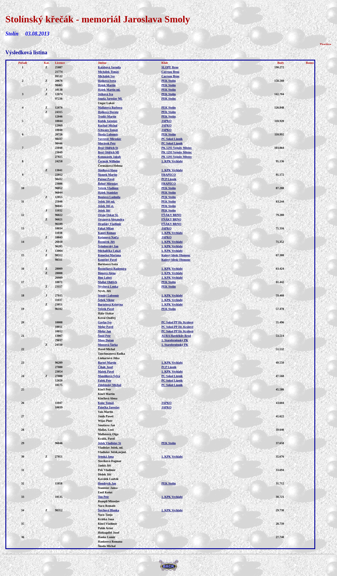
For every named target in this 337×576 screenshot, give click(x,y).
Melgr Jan (104, 331)
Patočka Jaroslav (109, 407)
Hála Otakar (106, 313)
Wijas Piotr (105, 420)
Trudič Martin (107, 116)
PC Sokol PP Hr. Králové (177, 322)
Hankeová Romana (110, 541)
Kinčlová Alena (107, 398)
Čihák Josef (105, 367)
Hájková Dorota (108, 112)
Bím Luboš (105, 277)
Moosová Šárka (108, 344)
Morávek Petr (107, 143)
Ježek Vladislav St (109, 443)
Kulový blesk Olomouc (175, 255)
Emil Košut (105, 492)
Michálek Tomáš (108, 71)
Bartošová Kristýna (110, 304)
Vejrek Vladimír (108, 188)
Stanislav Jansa (108, 487)
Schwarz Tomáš (108, 130)
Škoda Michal (106, 546)
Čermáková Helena (110, 165)
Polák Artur (105, 528)
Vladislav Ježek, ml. (110, 447)
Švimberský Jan (108, 246)
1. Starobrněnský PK (174, 340)
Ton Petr (103, 496)
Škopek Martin (107, 174)
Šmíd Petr (104, 335)
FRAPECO (168, 174)
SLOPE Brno (169, 67)
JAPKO (166, 121)
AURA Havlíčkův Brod (176, 335)
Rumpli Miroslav (109, 501)
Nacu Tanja (105, 514)
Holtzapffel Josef (108, 532)
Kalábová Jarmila (109, 67)
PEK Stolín (168, 80)
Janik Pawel (105, 416)
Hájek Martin (106, 85)
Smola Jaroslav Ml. (110, 98)
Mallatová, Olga (108, 434)
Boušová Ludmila (109, 197)
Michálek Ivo (106, 76)
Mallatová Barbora (110, 107)
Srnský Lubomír (108, 295)
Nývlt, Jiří (104, 291)
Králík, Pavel (106, 438)
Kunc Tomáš (106, 402)
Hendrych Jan (107, 483)
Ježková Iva (105, 94)
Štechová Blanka (108, 510)
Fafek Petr (104, 380)
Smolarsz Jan (106, 425)
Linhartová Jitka (109, 358)
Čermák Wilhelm (109, 161)
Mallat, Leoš (106, 429)
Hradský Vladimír (109, 224)
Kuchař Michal (107, 125)
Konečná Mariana (109, 255)
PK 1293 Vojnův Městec (176, 147)
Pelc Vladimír (106, 470)
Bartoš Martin (107, 362)
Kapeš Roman (107, 232)
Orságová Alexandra (111, 219)
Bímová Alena (107, 273)
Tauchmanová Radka (111, 353)
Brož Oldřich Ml (108, 152)
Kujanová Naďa (108, 237)
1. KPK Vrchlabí (172, 161)
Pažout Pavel (106, 179)
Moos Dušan (106, 340)
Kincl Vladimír (107, 523)
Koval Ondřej (106, 317)
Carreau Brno (170, 71)
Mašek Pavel (106, 371)
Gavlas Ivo (105, 322)
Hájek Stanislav (108, 192)
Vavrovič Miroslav (109, 138)
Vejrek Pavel (106, 309)
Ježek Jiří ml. (106, 201)
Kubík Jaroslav (108, 121)
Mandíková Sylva (109, 376)
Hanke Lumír (106, 537)
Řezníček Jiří (106, 241)
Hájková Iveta (107, 80)
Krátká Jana (106, 519)
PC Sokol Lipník (172, 138)
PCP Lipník (168, 179)
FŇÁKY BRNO (171, 215)
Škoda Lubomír (108, 134)
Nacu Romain (106, 505)
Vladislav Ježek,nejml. (112, 452)
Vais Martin (105, 411)
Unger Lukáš (106, 103)
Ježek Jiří (104, 210)
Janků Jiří (104, 465)
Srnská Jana (106, 456)
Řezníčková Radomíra (112, 268)
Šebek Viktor (106, 300)
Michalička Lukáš (109, 250)
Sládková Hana (107, 170)
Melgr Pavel (105, 326)
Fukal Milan (106, 228)
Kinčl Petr (104, 389)
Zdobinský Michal (109, 385)
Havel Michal (106, 349)
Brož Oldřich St (108, 147)
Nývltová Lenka (108, 286)
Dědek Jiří (104, 474)
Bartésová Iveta (108, 264)
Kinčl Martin (106, 394)
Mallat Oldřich (107, 282)
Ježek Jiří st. (106, 206)
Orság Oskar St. (108, 215)
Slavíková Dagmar (109, 461)
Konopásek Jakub (109, 156)
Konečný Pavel (107, 259)
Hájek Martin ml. (109, 89)
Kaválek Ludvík (108, 479)
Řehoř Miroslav (108, 183)
